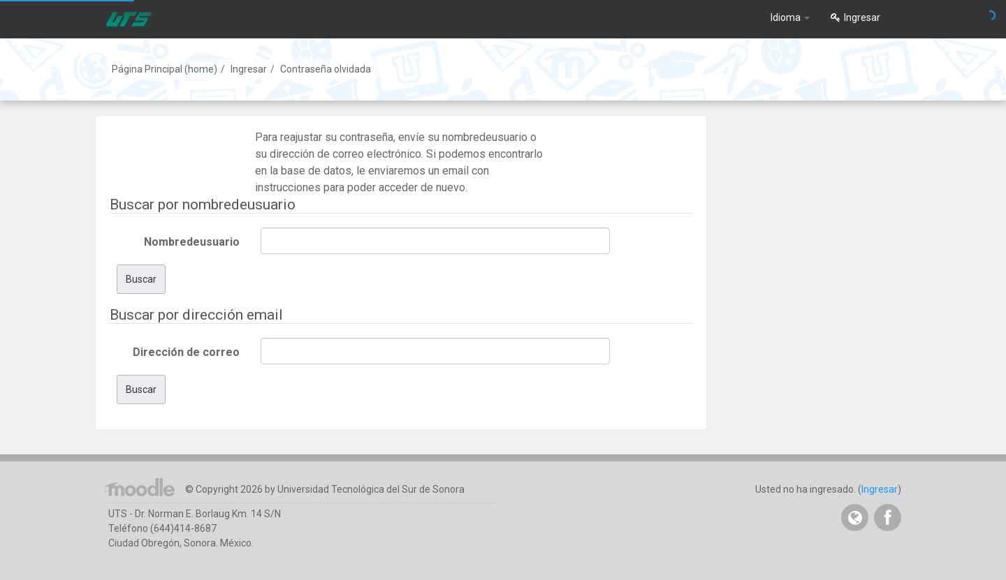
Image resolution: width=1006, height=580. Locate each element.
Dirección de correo (186, 352)
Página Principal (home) (164, 69)
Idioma (790, 17)
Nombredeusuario (192, 241)
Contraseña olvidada (325, 69)
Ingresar (855, 17)
